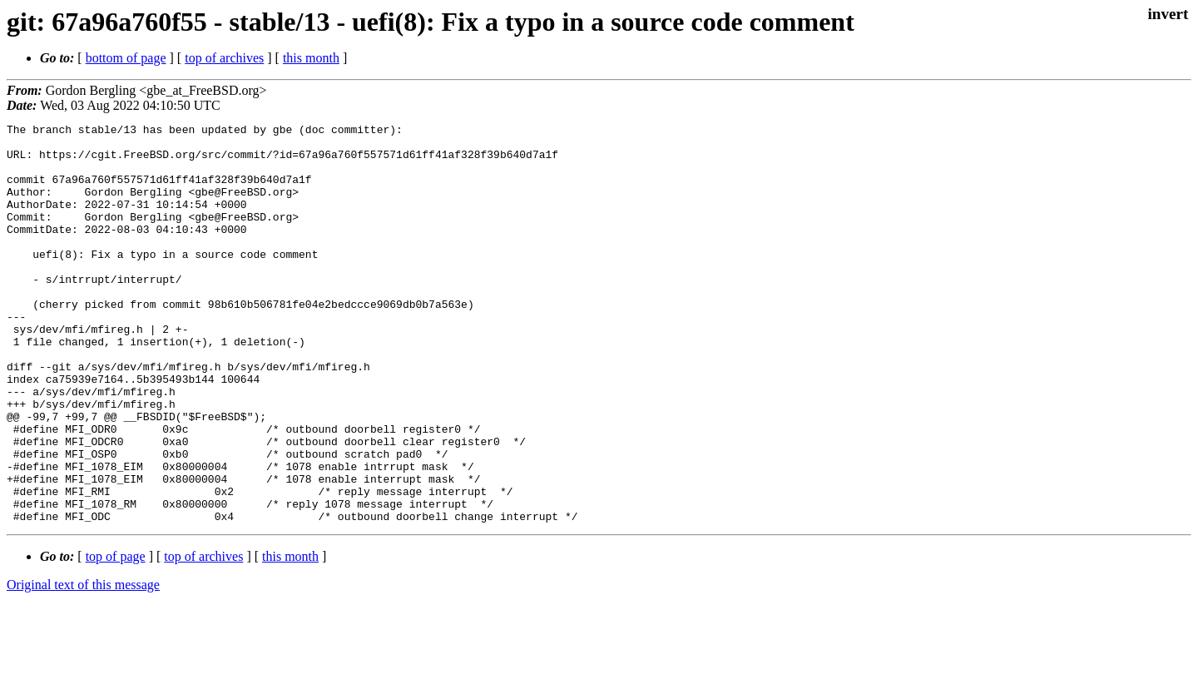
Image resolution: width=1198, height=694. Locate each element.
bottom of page (126, 58)
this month (311, 58)
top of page (116, 636)
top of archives (224, 58)
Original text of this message (83, 664)
